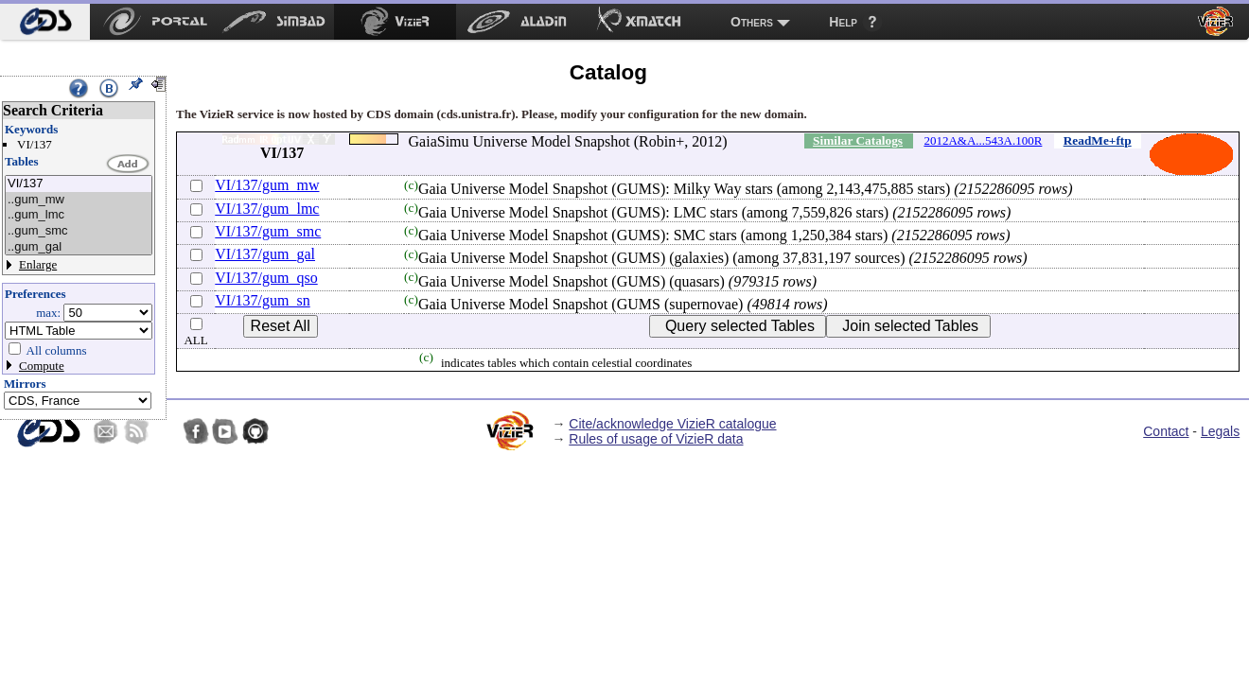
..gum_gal (78, 247)
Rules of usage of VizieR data (656, 438)
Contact (1165, 431)
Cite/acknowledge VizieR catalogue (672, 423)
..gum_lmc (78, 215)
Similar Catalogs (858, 140)
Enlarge (38, 264)
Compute (41, 365)
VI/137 (78, 184)
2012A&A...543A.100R (983, 140)
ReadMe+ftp (1098, 140)
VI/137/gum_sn (262, 300)
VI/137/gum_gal (265, 254)
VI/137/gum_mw (267, 185)
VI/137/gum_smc (268, 231)
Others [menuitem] (751, 21)
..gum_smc (78, 231)
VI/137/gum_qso (266, 278)
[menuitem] (45, 22)
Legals (1220, 431)
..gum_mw (78, 200)
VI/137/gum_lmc (267, 209)
